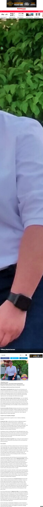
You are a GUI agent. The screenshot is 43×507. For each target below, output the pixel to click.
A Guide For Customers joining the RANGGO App (12, 17)
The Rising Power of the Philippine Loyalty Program (29, 17)
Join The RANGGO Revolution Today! (36, 17)
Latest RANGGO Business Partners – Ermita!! (3, 17)
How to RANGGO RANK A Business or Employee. (20, 17)
